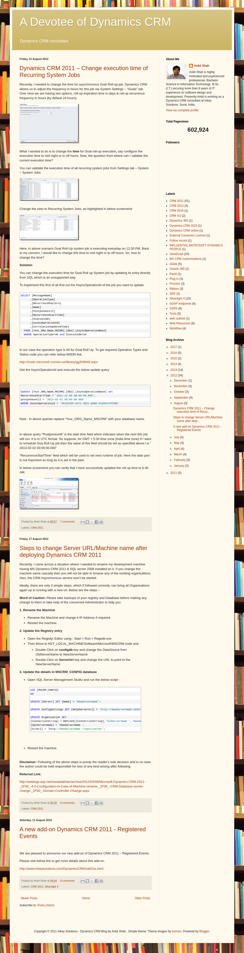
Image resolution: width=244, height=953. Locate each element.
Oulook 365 (177, 269)
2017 (174, 347)
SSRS (174, 308)
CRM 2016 (176, 210)
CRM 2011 (37, 527)
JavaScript (176, 254)
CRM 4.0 (175, 215)
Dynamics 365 (179, 220)
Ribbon (174, 288)
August (179, 403)
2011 (174, 473)
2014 (174, 364)
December (181, 380)
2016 (174, 353)
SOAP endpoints (180, 303)
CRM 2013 (176, 205)
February (180, 460)
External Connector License (187, 235)
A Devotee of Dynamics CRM (95, 21)
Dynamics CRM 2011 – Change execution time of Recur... (193, 410)
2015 (174, 358)
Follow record (178, 240)
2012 (174, 375)
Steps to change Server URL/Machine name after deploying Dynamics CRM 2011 (83, 551)
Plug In (174, 278)
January (179, 465)
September (181, 397)
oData (173, 264)
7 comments (67, 521)
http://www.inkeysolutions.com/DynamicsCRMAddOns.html (61, 868)
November (181, 386)
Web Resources (180, 323)
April (177, 448)
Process (175, 283)
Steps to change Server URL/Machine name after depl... (197, 419)
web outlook (177, 318)
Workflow (176, 328)
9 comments (67, 802)
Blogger (204, 931)
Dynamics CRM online (184, 230)
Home (86, 898)
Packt (173, 274)
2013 (174, 370)
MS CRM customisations (186, 259)
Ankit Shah (201, 65)
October (179, 391)
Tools (173, 313)
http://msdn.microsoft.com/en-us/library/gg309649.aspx (59, 362)
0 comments (67, 880)
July (177, 437)
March (178, 454)
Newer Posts (29, 898)
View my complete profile (182, 110)
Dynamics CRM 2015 (183, 225)
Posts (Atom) (45, 905)
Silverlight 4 (51, 886)
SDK (173, 293)
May (177, 443)
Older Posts (142, 898)
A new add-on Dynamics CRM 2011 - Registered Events (197, 428)
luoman (176, 931)
